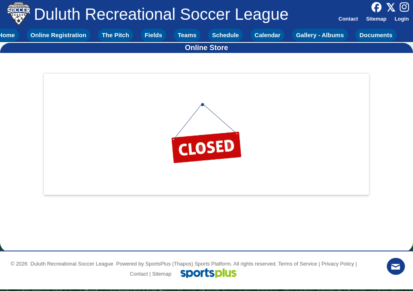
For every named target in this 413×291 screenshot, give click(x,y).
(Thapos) (182, 264)
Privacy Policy (337, 264)
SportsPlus (158, 264)
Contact (139, 274)
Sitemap (161, 274)
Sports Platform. (213, 264)
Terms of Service (297, 264)
